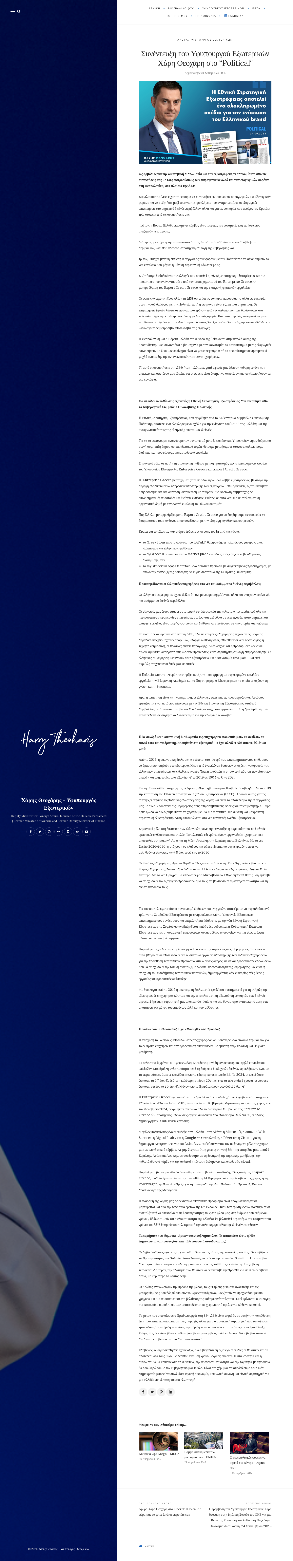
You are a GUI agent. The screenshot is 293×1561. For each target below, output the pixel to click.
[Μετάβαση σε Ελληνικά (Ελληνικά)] (146, 1551)
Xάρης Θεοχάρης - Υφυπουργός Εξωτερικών (58, 804)
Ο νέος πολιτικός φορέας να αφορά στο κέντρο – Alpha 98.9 (247, 1467)
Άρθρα (182, 39)
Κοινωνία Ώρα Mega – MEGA (159, 1458)
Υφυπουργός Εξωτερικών (211, 39)
